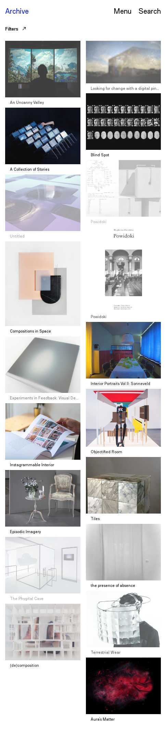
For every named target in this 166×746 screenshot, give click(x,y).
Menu (122, 10)
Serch (149, 11)
